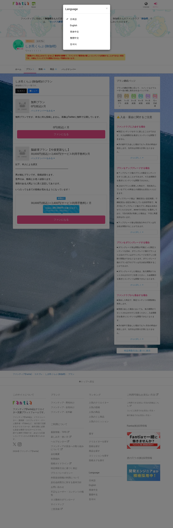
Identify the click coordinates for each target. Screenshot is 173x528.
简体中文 (74, 31)
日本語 (73, 19)
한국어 (73, 44)
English (73, 25)
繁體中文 (74, 38)
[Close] (107, 8)
